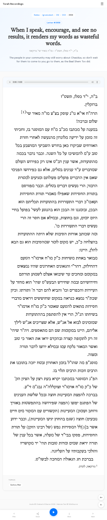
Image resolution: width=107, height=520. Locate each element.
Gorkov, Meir (15, 485)
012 (57, 15)
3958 (71, 15)
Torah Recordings (13, 4)
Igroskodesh (47, 15)
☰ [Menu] (102, 4)
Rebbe (37, 15)
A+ (101, 497)
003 (64, 15)
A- (101, 505)
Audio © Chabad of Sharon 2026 (42, 504)
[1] (23, 112)
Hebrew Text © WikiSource (67, 504)
